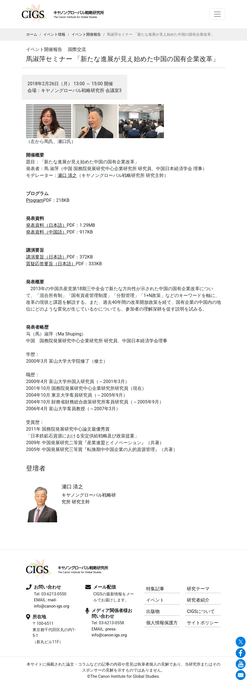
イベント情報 (54, 34)
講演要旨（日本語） (46, 257)
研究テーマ (198, 588)
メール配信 (104, 587)
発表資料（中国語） (46, 232)
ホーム (31, 34)
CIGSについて (201, 611)
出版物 (153, 611)
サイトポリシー (202, 622)
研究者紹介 (198, 600)
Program (34, 200)
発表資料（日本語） (46, 225)
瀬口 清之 (67, 175)
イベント (155, 600)
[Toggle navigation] (217, 14)
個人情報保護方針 (162, 623)
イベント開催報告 (86, 34)
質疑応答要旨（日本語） (51, 263)
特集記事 (155, 588)
